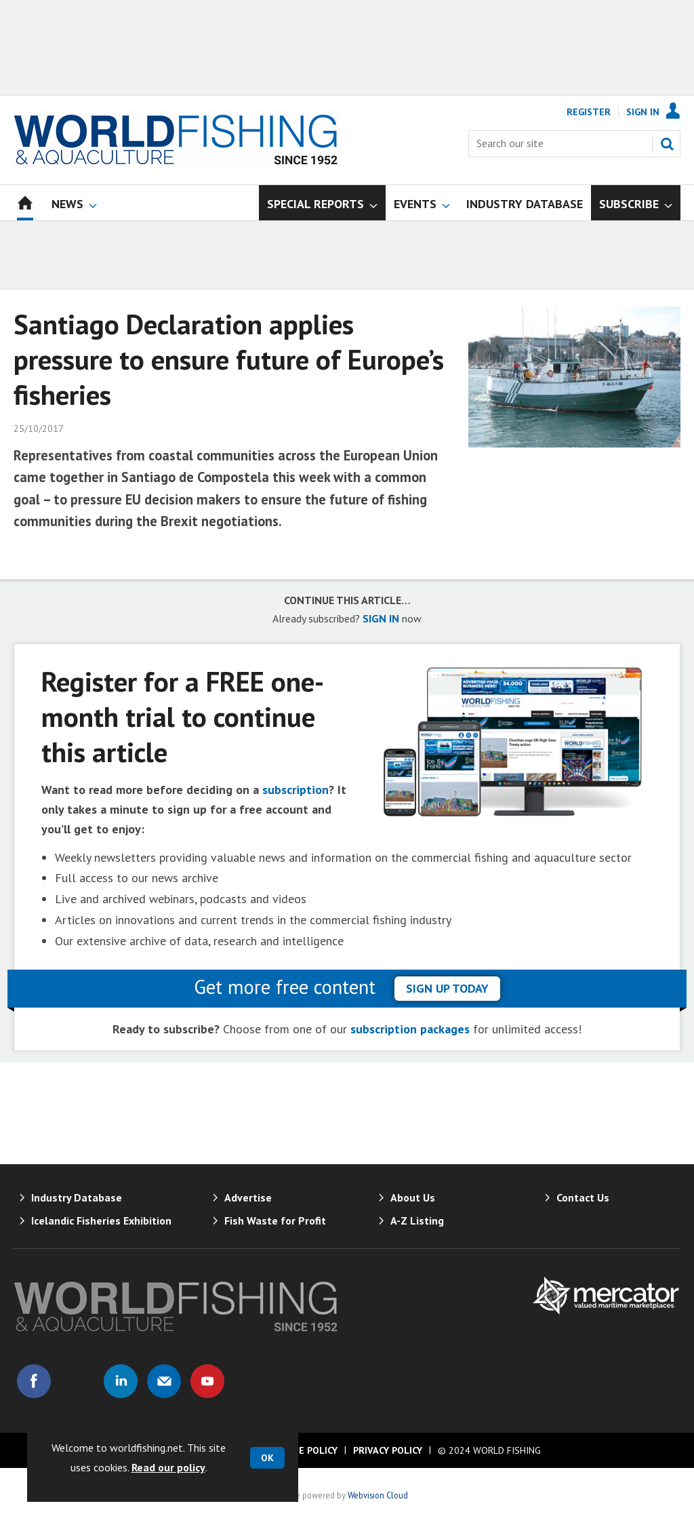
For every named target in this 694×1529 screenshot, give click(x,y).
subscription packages (410, 1029)
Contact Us (582, 1197)
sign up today (447, 988)
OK (267, 1458)
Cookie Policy (304, 1450)
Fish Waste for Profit (275, 1220)
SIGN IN (381, 618)
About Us (412, 1197)
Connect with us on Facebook (34, 1381)
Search (667, 144)
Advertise (248, 1197)
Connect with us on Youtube (207, 1381)
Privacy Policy (387, 1450)
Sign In (642, 111)
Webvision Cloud (378, 1495)
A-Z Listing (417, 1220)
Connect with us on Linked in (120, 1381)
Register (589, 111)
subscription (295, 789)
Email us (164, 1381)
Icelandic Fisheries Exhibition (101, 1220)
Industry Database (76, 1197)
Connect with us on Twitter (77, 1381)
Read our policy (168, 1467)
